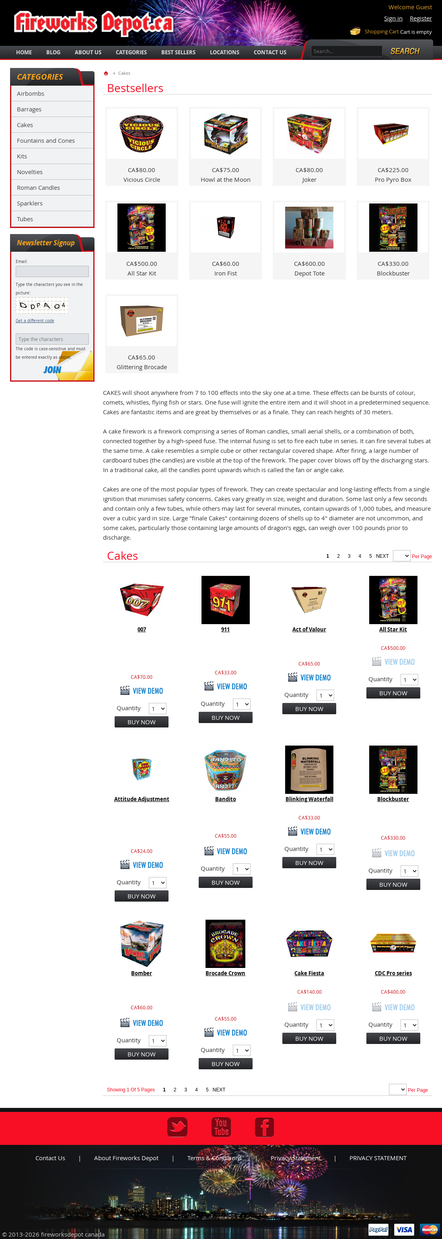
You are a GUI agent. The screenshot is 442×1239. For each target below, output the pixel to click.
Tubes (25, 219)
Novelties (30, 172)
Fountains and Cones (46, 140)
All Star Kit (393, 629)
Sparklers (30, 203)
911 (225, 629)
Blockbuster (393, 799)
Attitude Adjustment (141, 799)
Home (24, 52)
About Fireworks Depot (126, 1158)
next (382, 556)
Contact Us (270, 52)
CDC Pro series (393, 973)
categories (131, 52)
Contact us (50, 1158)
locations (224, 52)
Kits (22, 156)
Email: (22, 261)
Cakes (25, 125)
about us (88, 52)
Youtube (221, 1127)
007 (142, 629)
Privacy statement (296, 1158)
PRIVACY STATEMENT (378, 1158)
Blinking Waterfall (309, 799)
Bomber (141, 973)
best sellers (178, 52)
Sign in (393, 18)
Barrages (29, 109)
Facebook (265, 1127)
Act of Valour (309, 629)
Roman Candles (38, 187)
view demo (141, 690)
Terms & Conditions (214, 1158)
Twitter (177, 1127)
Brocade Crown (225, 973)
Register (421, 18)
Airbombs (30, 93)
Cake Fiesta (309, 973)
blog (53, 52)
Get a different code (35, 320)
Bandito (225, 799)
